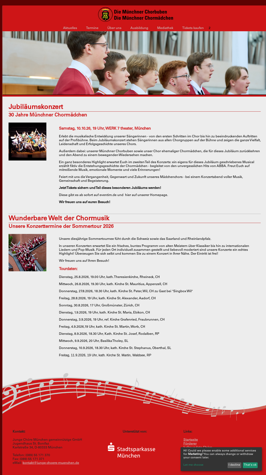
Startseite (190, 440)
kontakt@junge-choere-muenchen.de (51, 463)
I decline (234, 465)
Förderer (190, 443)
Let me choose (193, 465)
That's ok (250, 465)
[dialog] (221, 459)
